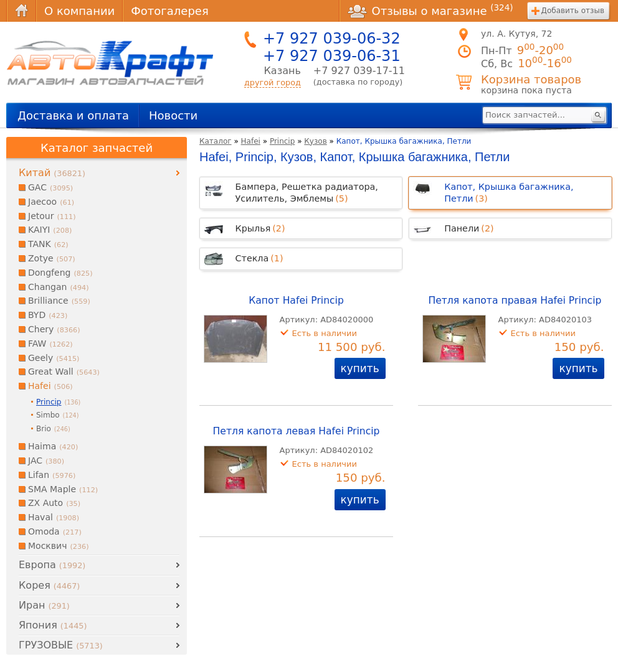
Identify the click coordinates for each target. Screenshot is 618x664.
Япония (53, 625)
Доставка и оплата (73, 115)
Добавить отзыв (572, 10)
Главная (21, 11)
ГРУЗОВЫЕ (61, 645)
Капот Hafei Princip (296, 300)
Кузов (315, 141)
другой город (272, 82)
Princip (282, 141)
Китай (52, 173)
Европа (52, 565)
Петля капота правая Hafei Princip (514, 300)
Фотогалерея (169, 10)
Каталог (215, 141)
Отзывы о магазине (430, 10)
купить (360, 368)
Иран (44, 605)
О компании (79, 10)
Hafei (250, 141)
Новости (173, 115)
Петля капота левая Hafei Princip (296, 431)
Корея (49, 585)
